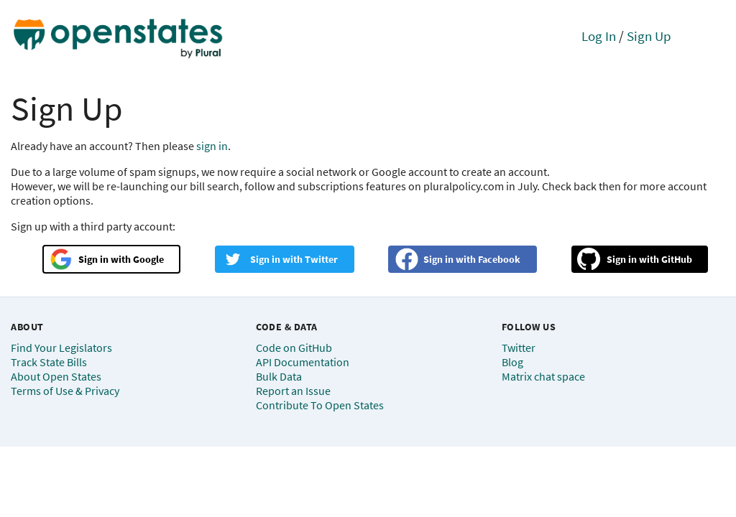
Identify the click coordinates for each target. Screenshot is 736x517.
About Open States (56, 376)
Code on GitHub (294, 347)
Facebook (499, 259)
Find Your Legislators (61, 347)
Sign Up (649, 36)
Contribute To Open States (320, 405)
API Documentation (302, 362)
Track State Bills (49, 362)
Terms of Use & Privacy (65, 390)
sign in (212, 146)
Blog (512, 362)
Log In (598, 36)
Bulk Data (279, 376)
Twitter (321, 259)
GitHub (676, 259)
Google (148, 259)
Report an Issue (293, 390)
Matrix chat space (543, 376)
